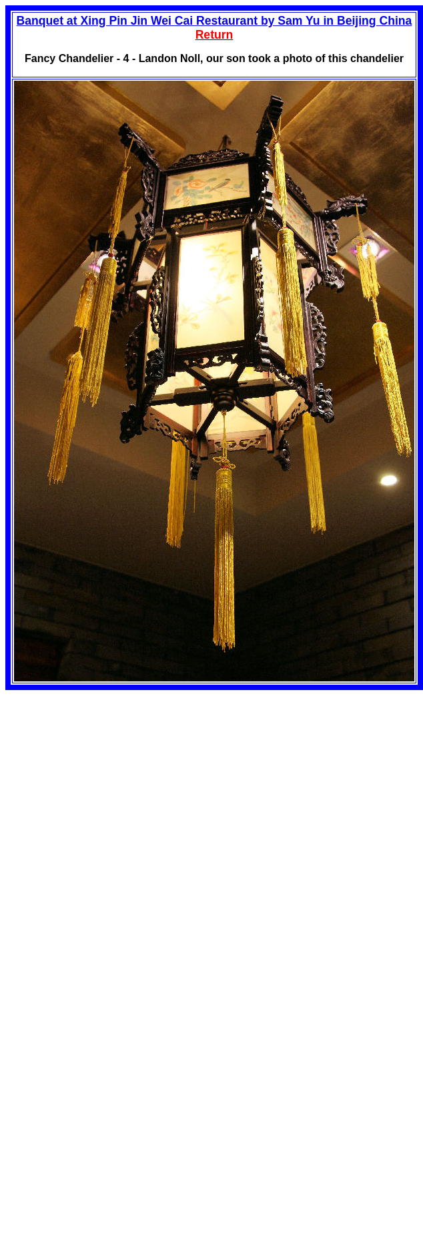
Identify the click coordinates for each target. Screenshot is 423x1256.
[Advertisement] (117, 783)
